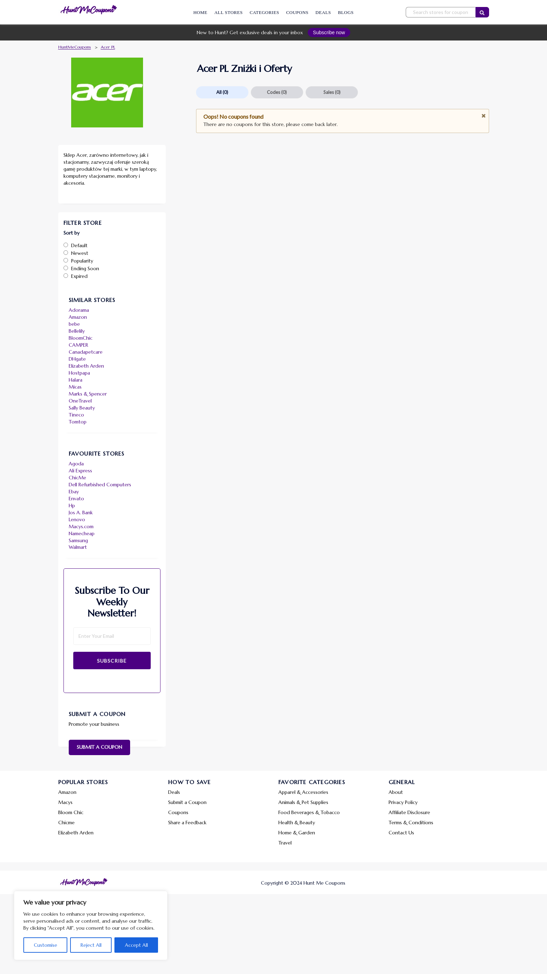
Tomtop (78, 422)
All (222, 92)
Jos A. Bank (81, 512)
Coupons (297, 12)
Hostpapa (79, 373)
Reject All (91, 945)
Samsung (78, 540)
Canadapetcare (86, 352)
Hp (72, 505)
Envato (76, 498)
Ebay (74, 491)
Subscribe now (329, 32)
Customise (45, 945)
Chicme (66, 822)
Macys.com (81, 526)
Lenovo (77, 519)
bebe (74, 324)
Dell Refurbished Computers (100, 484)
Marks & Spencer (88, 394)
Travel (285, 843)
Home (200, 12)
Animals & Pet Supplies (303, 802)
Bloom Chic (70, 812)
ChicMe (77, 477)
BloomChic (80, 338)
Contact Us (401, 832)
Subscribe (112, 661)
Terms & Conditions (411, 822)
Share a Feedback (187, 822)
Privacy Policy (403, 802)
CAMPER (78, 345)
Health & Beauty (296, 822)
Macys (65, 802)
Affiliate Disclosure (409, 812)
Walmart (78, 547)
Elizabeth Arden (86, 366)
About (396, 792)
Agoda (76, 463)
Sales (331, 92)
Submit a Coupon (99, 747)
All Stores (228, 12)
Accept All (136, 945)
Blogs (346, 12)
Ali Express (80, 470)
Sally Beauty (82, 408)
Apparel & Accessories (303, 792)
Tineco (76, 415)
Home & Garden (296, 832)
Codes (277, 92)
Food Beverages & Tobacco (309, 812)
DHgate (77, 359)
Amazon (78, 317)
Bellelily (77, 331)
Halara (75, 380)
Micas (75, 387)
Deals (323, 12)
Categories (264, 12)
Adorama (79, 310)
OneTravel (80, 401)
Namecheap (82, 533)
